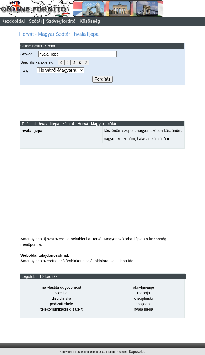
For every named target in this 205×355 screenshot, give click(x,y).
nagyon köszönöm (119, 139)
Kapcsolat (137, 352)
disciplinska (61, 298)
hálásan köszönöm (153, 139)
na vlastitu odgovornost (61, 287)
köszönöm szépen (119, 130)
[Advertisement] (102, 102)
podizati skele (61, 304)
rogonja (143, 293)
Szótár (35, 21)
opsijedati (143, 304)
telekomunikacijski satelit (61, 309)
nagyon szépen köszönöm (159, 130)
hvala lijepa (143, 309)
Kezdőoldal (13, 21)
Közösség (90, 21)
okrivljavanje (143, 287)
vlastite (61, 293)
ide (130, 261)
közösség (157, 239)
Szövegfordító (60, 21)
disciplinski (143, 298)
